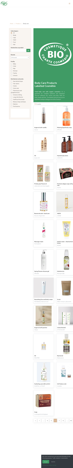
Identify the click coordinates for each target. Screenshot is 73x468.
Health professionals (17, 99)
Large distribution (17, 97)
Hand (13, 40)
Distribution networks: (17, 79)
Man (13, 68)
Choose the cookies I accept (49, 465)
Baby (13, 64)
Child (13, 66)
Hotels (14, 86)
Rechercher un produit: (17, 47)
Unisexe (14, 75)
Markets (14, 104)
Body (13, 35)
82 (71, 420)
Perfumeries (15, 106)
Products (18, 23)
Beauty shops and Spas (18, 102)
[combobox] (20, 57)
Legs (13, 37)
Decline (53, 461)
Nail (13, 44)
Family (14, 73)
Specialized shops (17, 81)
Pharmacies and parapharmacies (16, 91)
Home (11, 23)
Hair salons (15, 83)
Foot (13, 42)
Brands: (13, 55)
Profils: (13, 61)
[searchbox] (20, 57)
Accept (46, 461)
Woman (14, 71)
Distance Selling (16, 95)
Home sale (15, 88)
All (13, 33)
